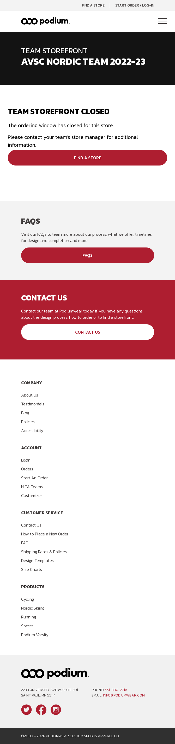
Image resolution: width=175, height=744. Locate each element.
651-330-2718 (116, 690)
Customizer (31, 495)
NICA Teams (32, 486)
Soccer (27, 626)
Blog (25, 413)
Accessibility (32, 430)
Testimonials (32, 404)
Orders (27, 469)
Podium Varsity (35, 634)
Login (26, 460)
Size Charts (31, 569)
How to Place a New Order (44, 534)
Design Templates (37, 560)
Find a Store (93, 5)
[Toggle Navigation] (162, 21)
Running (28, 617)
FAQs (87, 255)
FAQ (24, 543)
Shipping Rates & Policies (44, 551)
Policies (28, 421)
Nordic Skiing (32, 608)
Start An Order (34, 478)
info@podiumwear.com (124, 695)
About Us (29, 395)
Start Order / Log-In (134, 5)
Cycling (27, 599)
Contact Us (87, 332)
